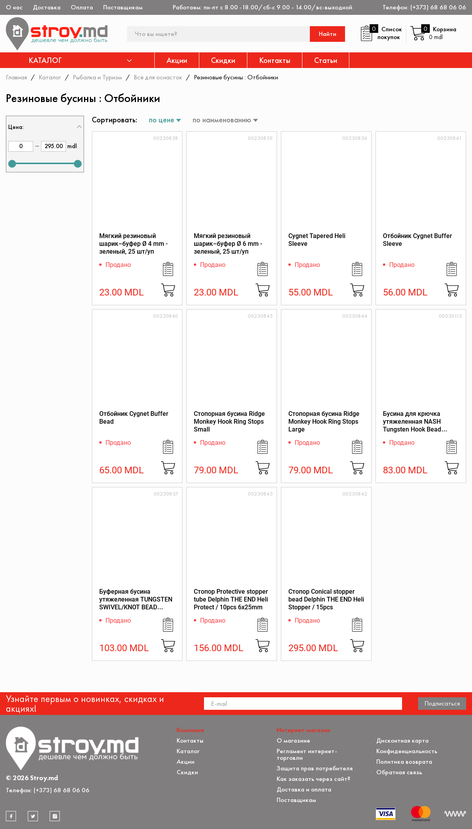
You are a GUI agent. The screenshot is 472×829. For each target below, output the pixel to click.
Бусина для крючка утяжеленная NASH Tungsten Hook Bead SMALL (412, 425)
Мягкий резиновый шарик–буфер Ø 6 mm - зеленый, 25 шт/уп (228, 243)
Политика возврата (404, 761)
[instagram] (55, 816)
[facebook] (11, 816)
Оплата (82, 7)
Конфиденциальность (406, 751)
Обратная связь (399, 772)
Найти (327, 34)
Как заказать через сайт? (313, 779)
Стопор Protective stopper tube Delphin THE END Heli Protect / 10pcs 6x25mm (231, 599)
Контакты (274, 60)
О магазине (293, 740)
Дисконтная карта (402, 740)
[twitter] (33, 816)
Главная (16, 77)
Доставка (47, 7)
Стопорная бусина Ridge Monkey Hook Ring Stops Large (323, 421)
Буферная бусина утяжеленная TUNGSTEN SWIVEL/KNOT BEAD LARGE (135, 603)
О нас (14, 7)
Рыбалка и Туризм (97, 77)
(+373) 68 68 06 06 (438, 7)
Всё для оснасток (158, 77)
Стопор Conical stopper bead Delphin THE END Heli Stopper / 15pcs (326, 599)
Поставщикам (123, 7)
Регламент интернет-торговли (307, 754)
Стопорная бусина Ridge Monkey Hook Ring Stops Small (229, 421)
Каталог (50, 77)
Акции (176, 60)
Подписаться (442, 703)
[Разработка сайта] (455, 813)
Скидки (223, 60)
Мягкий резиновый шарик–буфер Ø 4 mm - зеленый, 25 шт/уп (133, 243)
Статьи (325, 60)
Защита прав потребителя (315, 768)
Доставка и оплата (304, 789)
